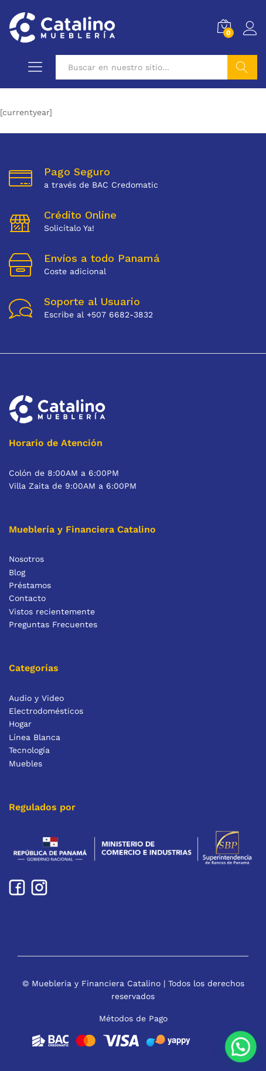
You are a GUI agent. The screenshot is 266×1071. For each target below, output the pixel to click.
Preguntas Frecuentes (53, 624)
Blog (17, 572)
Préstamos (30, 585)
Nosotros (26, 559)
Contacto (27, 598)
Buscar (242, 67)
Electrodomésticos (46, 711)
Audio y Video (36, 698)
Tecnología (29, 750)
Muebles (25, 763)
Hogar (20, 723)
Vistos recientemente (52, 611)
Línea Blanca (34, 737)
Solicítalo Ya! (69, 228)
